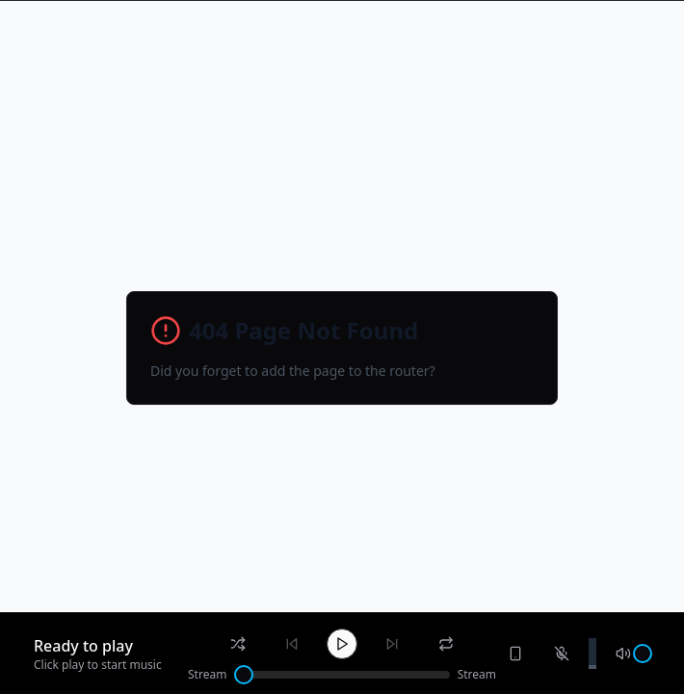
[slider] (243, 674)
